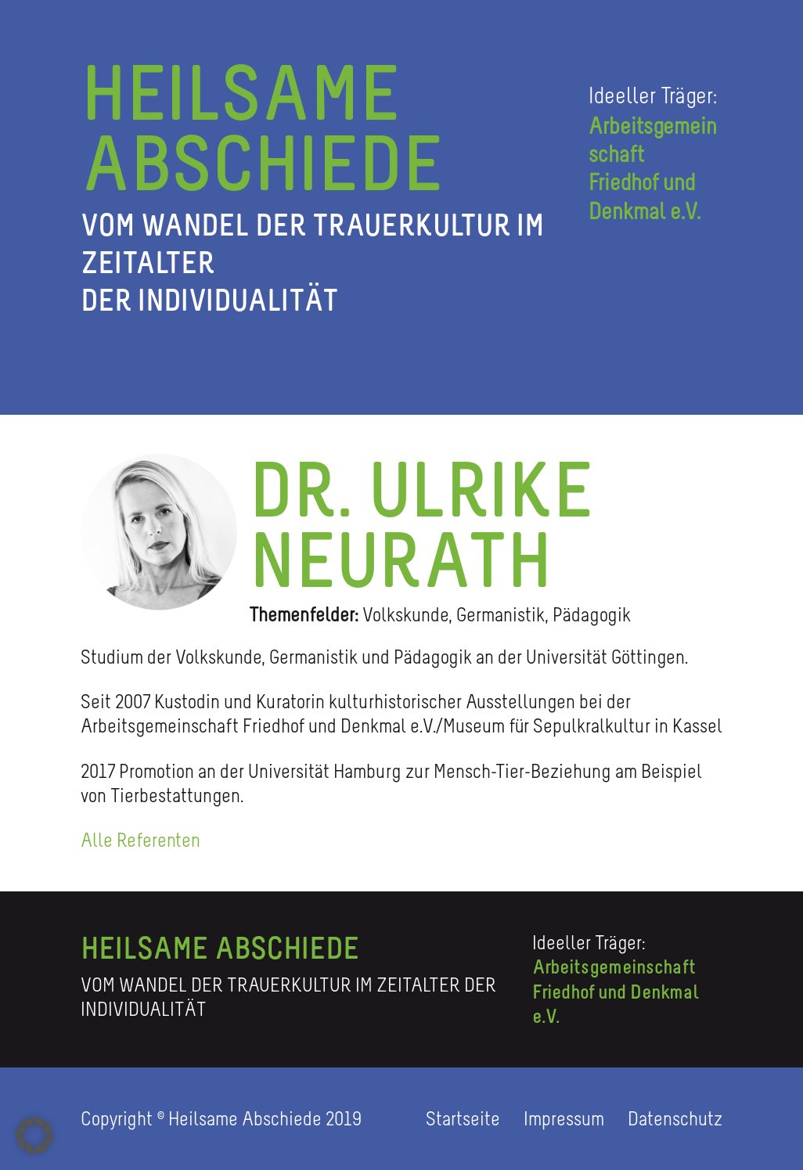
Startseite (465, 1118)
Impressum (566, 1118)
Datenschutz (675, 1118)
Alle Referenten (140, 839)
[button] (34, 1135)
